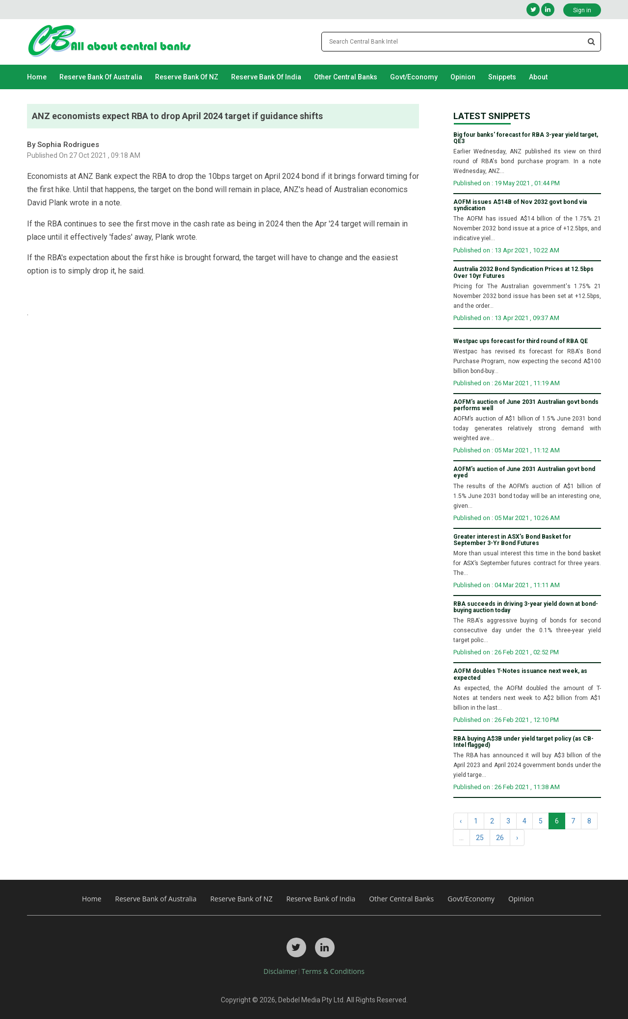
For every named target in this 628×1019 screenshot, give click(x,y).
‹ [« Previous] (461, 821)
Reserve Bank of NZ (186, 77)
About (538, 77)
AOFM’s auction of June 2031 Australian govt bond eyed (524, 472)
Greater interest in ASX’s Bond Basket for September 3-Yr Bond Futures (512, 540)
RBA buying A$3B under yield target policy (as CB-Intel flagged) (523, 742)
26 (500, 838)
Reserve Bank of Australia (100, 77)
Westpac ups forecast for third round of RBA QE (520, 341)
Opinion (462, 77)
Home (37, 77)
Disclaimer (280, 971)
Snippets (502, 77)
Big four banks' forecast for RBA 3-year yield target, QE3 (525, 138)
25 (480, 838)
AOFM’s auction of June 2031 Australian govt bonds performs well (526, 405)
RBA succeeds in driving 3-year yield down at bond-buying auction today (525, 607)
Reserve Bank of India (266, 77)
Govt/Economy (414, 77)
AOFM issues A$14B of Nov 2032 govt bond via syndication (520, 205)
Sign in (582, 10)
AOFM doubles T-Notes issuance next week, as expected (520, 674)
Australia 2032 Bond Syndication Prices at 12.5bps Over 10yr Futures (523, 272)
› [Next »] (517, 838)
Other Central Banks (345, 77)
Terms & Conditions (333, 971)
